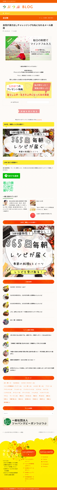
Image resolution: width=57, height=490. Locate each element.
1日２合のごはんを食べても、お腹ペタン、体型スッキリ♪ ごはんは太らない (30, 335)
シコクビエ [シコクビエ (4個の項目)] (7, 392)
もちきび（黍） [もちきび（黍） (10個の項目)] (38, 386)
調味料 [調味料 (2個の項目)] (42, 399)
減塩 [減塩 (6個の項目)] (48, 396)
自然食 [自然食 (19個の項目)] (28, 399)
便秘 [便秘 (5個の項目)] (21, 396)
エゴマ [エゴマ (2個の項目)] (38, 389)
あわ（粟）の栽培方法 (16, 320)
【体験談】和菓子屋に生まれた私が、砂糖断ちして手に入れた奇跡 (28, 343)
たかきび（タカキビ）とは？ (18, 287)
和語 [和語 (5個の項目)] (35, 396)
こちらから (39, 119)
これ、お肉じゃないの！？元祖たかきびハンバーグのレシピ (26, 312)
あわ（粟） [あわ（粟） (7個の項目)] (7, 383)
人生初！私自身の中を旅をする (44, 213)
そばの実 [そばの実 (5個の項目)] (16, 383)
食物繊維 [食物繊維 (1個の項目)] (7, 402)
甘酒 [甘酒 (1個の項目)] (6, 399)
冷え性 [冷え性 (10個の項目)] (28, 396)
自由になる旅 (39, 201)
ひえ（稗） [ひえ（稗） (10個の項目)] (27, 386)
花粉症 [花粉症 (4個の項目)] (35, 399)
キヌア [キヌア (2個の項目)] (45, 389)
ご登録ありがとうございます (46, 432)
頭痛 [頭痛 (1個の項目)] (49, 399)
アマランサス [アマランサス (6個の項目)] (8, 389)
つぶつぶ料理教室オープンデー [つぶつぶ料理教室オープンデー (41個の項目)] (13, 386)
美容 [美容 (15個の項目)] (20, 399)
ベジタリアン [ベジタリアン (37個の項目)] (44, 392)
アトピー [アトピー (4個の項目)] (49, 386)
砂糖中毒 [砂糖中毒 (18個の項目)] (13, 399)
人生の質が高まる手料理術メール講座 (13, 432)
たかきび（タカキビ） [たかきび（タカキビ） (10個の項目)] (28, 383)
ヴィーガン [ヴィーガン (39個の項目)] (14, 396)
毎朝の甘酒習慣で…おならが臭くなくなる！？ (22, 360)
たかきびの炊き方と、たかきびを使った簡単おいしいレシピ (26, 295)
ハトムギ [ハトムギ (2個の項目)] (35, 392)
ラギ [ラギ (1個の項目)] (6, 396)
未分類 (14, 31)
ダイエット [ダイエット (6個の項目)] (16, 392)
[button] (6, 13)
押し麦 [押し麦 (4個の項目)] (41, 396)
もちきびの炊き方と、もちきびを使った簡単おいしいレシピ (26, 303)
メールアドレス (12, 102)
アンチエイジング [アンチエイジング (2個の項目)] (28, 389)
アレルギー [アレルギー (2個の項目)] (17, 389)
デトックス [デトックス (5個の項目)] (26, 392)
